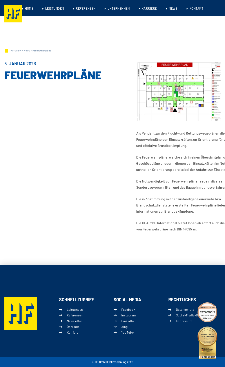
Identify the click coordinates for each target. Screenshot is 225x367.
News (173, 8)
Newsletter (74, 321)
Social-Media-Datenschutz (195, 315)
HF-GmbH (16, 50)
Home (29, 8)
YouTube (127, 332)
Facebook (128, 309)
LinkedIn (127, 321)
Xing (124, 327)
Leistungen (54, 8)
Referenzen (85, 8)
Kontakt (196, 8)
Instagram (128, 315)
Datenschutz (185, 309)
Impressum (184, 321)
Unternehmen (118, 8)
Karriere (149, 8)
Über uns (73, 327)
